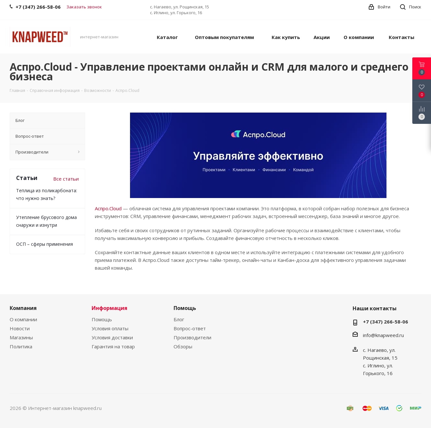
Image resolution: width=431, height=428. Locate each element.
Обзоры (183, 346)
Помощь (102, 319)
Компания (23, 308)
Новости (20, 328)
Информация (109, 308)
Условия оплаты (110, 328)
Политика (21, 346)
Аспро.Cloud (108, 208)
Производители (192, 337)
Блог (179, 319)
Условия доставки (112, 337)
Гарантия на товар (113, 346)
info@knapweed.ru (383, 335)
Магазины (21, 337)
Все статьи (66, 178)
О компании (23, 319)
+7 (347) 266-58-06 (385, 321)
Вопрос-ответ (190, 328)
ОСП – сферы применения (44, 244)
